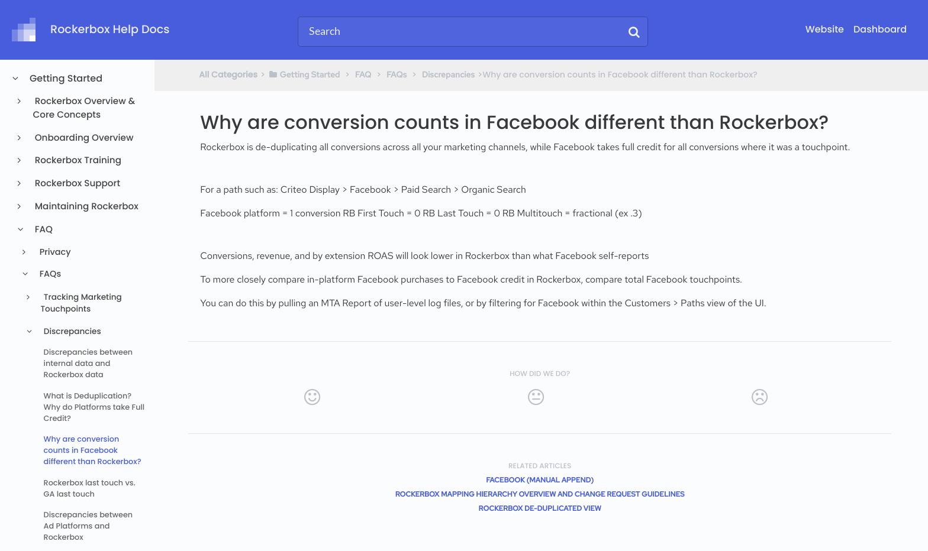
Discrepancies (71, 331)
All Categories (228, 74)
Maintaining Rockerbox (85, 206)
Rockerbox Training (77, 160)
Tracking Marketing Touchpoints (80, 303)
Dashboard (880, 29)
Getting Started (65, 78)
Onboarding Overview (83, 138)
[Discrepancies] (448, 74)
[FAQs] (396, 74)
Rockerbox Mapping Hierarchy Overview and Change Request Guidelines (540, 494)
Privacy (54, 252)
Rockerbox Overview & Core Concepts (84, 108)
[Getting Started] (304, 74)
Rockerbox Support (76, 183)
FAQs (49, 274)
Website (824, 29)
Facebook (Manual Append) (540, 480)
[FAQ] (363, 74)
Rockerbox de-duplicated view (540, 508)
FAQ (43, 229)
